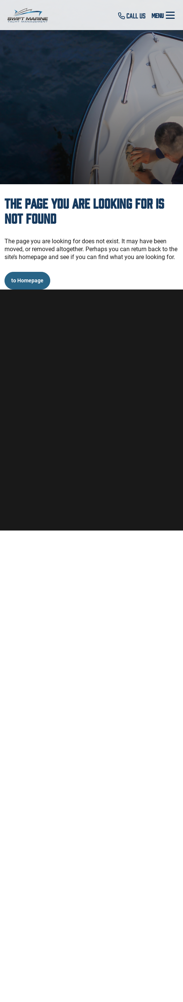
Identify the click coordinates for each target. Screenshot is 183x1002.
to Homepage (27, 280)
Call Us (132, 15)
